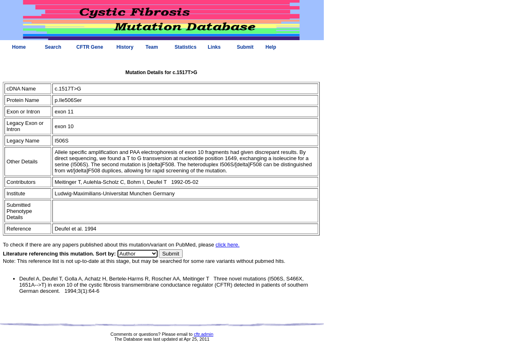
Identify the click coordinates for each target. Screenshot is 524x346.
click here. (228, 245)
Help (271, 47)
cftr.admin (203, 334)
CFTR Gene (90, 47)
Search (53, 47)
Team (152, 47)
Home (19, 47)
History (125, 47)
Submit (245, 47)
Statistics (185, 47)
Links (214, 47)
